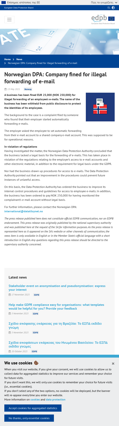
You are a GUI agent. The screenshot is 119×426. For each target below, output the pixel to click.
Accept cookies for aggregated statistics (33, 408)
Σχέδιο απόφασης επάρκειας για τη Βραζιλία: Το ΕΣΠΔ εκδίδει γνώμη (55, 325)
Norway (28, 89)
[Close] (113, 363)
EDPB (36, 294)
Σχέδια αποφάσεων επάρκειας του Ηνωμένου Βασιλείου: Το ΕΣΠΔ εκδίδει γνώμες (58, 344)
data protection (55, 399)
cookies (35, 399)
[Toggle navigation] (9, 19)
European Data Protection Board (18, 7)
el (109, 7)
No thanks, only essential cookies (29, 418)
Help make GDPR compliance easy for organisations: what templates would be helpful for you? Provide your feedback (56, 307)
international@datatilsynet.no (23, 211)
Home (7, 59)
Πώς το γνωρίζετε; (104, 2)
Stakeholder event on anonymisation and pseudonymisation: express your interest (57, 288)
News (19, 59)
